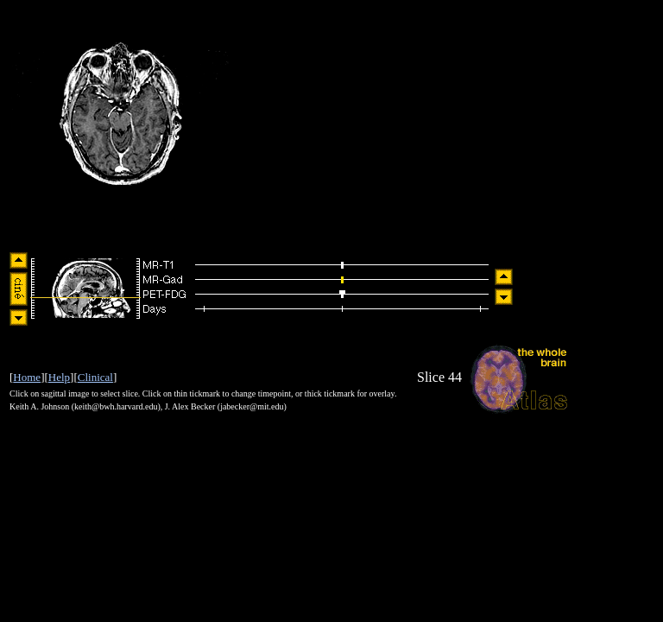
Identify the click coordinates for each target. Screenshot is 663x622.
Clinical (95, 377)
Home (27, 377)
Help (59, 377)
